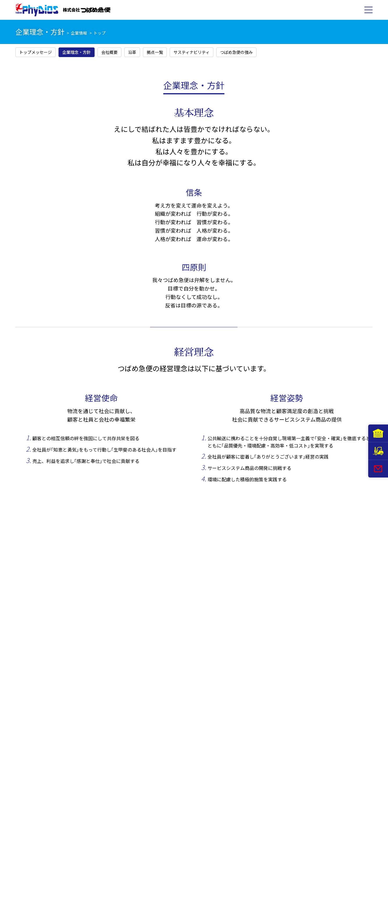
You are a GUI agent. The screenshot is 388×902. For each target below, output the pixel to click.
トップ (99, 33)
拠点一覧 (155, 52)
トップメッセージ (35, 52)
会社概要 (109, 52)
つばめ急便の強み (236, 52)
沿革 (132, 52)
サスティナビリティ (191, 52)
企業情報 (79, 33)
